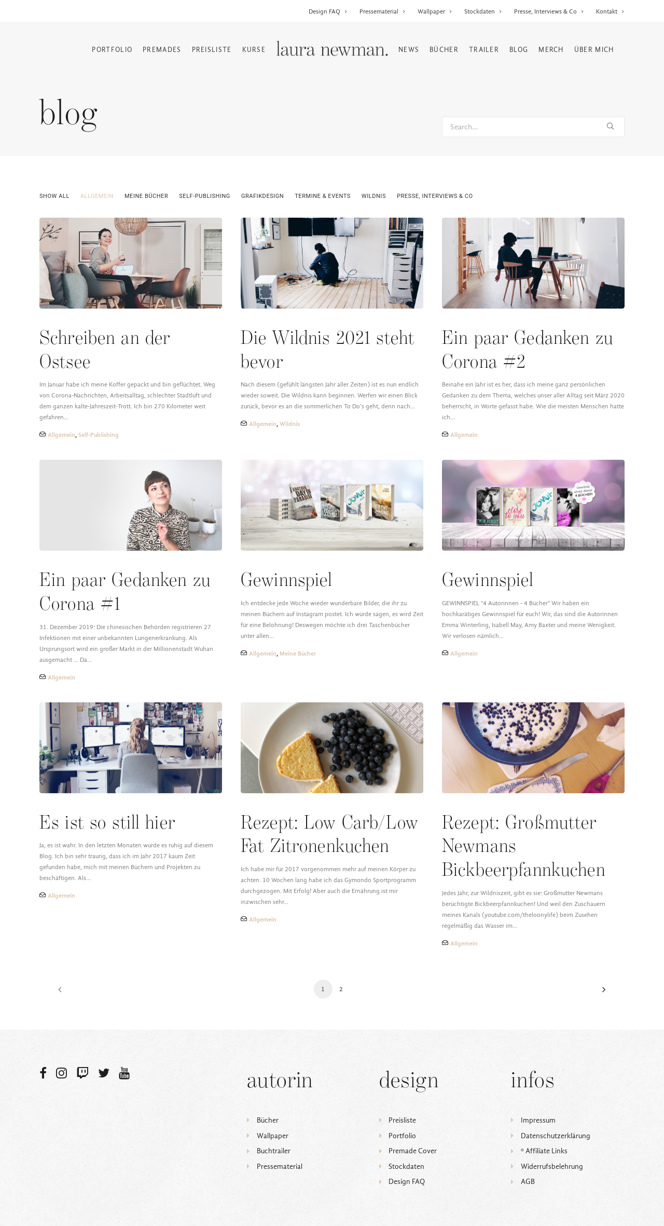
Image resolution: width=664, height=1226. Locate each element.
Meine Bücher (146, 196)
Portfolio (112, 50)
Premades (162, 50)
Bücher (444, 50)
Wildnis (374, 196)
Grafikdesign (262, 196)
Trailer (484, 50)
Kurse (254, 50)
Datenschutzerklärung (555, 1135)
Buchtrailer (273, 1151)
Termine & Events (323, 196)
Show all (54, 196)
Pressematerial (382, 11)
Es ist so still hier (107, 824)
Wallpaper (435, 11)
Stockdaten (483, 11)
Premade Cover (413, 1151)
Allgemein (97, 196)
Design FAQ (328, 11)
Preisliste (212, 50)
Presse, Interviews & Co (549, 11)
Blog (518, 50)
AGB (528, 1181)
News (408, 50)
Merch (551, 50)
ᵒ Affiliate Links (544, 1151)
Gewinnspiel (287, 581)
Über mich (594, 50)
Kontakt (610, 11)
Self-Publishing (204, 196)
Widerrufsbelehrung (552, 1166)
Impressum (538, 1120)
